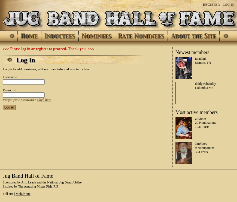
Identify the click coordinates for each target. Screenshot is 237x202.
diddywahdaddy (205, 84)
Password (9, 90)
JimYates (201, 144)
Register (211, 5)
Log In (228, 5)
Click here (44, 100)
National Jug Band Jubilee (64, 182)
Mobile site (23, 194)
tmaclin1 (200, 59)
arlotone (200, 118)
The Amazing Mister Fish (35, 186)
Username (10, 77)
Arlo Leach (28, 182)
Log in (9, 107)
